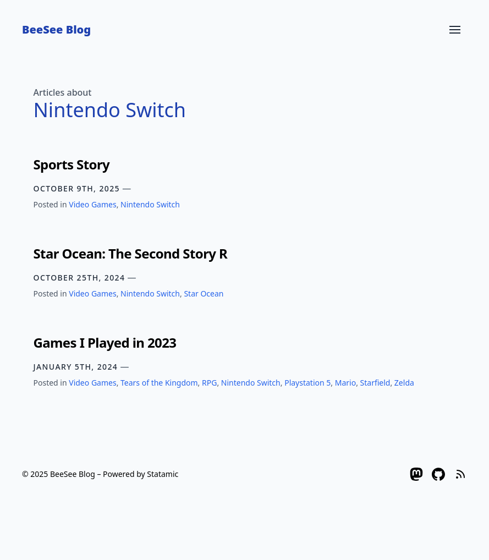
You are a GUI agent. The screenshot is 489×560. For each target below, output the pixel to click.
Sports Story (72, 164)
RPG (209, 382)
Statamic (162, 474)
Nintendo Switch (150, 204)
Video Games (92, 204)
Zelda (404, 382)
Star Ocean (203, 293)
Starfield (375, 382)
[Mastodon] (416, 474)
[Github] (438, 474)
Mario (345, 382)
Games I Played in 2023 (105, 342)
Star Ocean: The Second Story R (131, 253)
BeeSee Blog (56, 29)
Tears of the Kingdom (159, 382)
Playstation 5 (307, 382)
